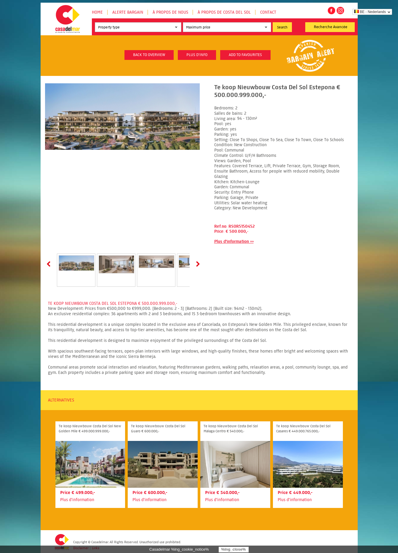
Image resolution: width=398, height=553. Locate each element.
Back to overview (149, 54)
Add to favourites (245, 54)
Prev (50, 264)
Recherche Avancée (330, 27)
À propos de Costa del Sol (224, 12)
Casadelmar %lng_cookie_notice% (179, 549)
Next (197, 264)
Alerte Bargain (127, 12)
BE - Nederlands (370, 12)
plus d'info (196, 54)
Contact (268, 12)
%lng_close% (233, 549)
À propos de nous (170, 12)
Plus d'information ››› (234, 241)
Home (97, 12)
